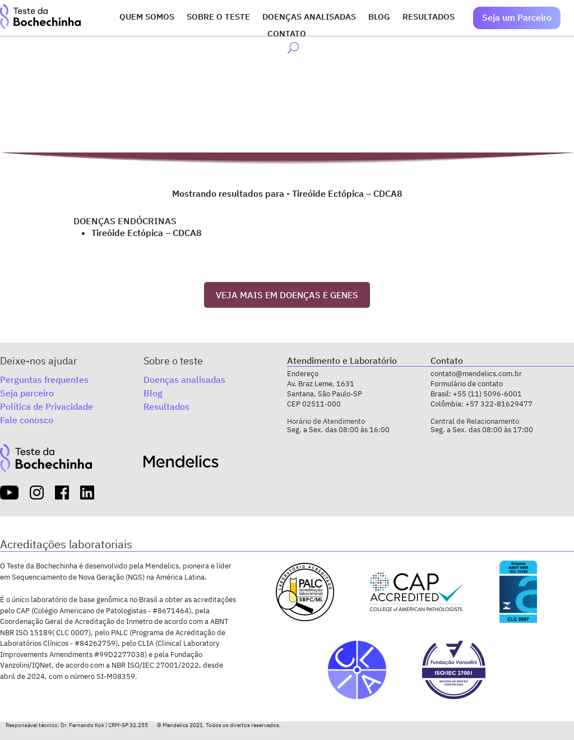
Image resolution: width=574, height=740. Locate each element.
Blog (379, 17)
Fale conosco (26, 417)
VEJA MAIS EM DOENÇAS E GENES (287, 292)
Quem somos (146, 17)
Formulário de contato (466, 381)
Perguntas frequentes (44, 377)
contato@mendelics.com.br (476, 371)
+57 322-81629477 (499, 401)
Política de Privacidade (46, 404)
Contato (286, 34)
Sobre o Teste (218, 17)
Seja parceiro (27, 390)
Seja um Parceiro (517, 17)
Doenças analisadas (309, 17)
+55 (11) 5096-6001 (487, 391)
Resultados (428, 17)
